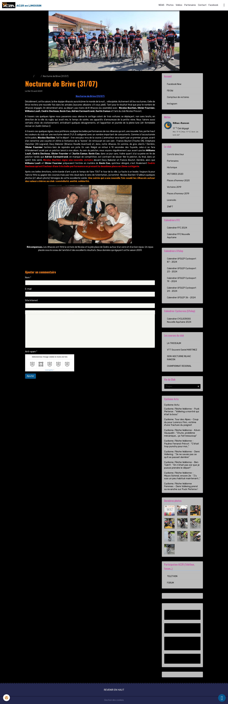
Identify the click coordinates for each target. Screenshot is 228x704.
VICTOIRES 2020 (175, 174)
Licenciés (171, 200)
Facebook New (174, 84)
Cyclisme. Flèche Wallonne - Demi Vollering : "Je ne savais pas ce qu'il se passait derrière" (182, 454)
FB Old (170, 90)
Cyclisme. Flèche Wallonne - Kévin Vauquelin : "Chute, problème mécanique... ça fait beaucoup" (182, 433)
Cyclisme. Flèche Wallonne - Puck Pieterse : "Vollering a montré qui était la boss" (181, 411)
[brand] (21, 5)
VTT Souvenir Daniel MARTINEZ (182, 350)
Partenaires (190, 5)
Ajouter (30, 376)
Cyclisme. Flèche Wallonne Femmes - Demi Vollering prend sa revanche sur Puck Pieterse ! (181, 486)
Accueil (28, 76)
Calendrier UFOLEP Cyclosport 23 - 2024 (181, 270)
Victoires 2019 (174, 187)
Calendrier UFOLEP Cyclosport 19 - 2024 (181, 280)
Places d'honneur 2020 (178, 180)
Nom (27, 277)
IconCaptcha (49, 370)
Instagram (172, 103)
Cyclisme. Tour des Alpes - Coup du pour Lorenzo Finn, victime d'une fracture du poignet (181, 422)
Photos (170, 5)
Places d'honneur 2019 (178, 193)
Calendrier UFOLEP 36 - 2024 (181, 297)
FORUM (170, 583)
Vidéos (179, 5)
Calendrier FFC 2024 (177, 227)
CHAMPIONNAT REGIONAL (179, 366)
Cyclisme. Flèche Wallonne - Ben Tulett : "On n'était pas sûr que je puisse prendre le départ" (182, 465)
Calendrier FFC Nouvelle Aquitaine (178, 236)
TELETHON (172, 576)
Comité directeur (175, 154)
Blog (37, 76)
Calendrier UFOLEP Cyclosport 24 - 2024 (181, 289)
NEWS (161, 5)
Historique (172, 167)
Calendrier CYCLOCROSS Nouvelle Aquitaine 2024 (179, 320)
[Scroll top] (222, 698)
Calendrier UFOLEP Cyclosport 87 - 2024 (181, 260)
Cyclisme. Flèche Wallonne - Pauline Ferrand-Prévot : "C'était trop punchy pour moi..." (181, 443)
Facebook (213, 5)
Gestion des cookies (114, 700)
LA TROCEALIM (174, 343)
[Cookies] (6, 697)
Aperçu (70, 312)
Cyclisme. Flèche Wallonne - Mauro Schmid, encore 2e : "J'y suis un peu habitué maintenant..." (182, 475)
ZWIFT (170, 206)
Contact (202, 5)
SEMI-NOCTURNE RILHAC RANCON (179, 358)
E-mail (28, 289)
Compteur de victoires (178, 97)
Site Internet (31, 300)
